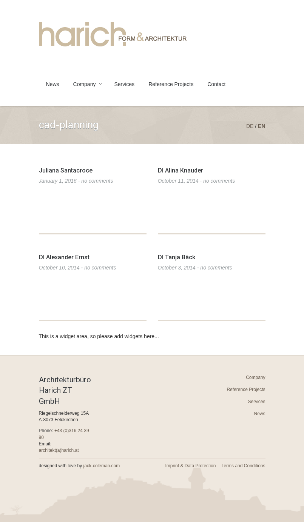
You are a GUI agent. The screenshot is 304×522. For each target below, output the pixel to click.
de (249, 126)
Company (84, 84)
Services (124, 84)
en (261, 126)
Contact (216, 84)
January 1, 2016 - (76, 181)
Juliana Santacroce (66, 170)
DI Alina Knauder (180, 170)
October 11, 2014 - (196, 181)
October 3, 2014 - (195, 268)
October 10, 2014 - (77, 268)
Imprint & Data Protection (190, 465)
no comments (97, 181)
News (52, 84)
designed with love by (79, 465)
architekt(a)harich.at (59, 450)
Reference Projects (170, 84)
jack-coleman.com (101, 465)
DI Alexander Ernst (64, 257)
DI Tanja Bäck (176, 257)
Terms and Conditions (243, 465)
